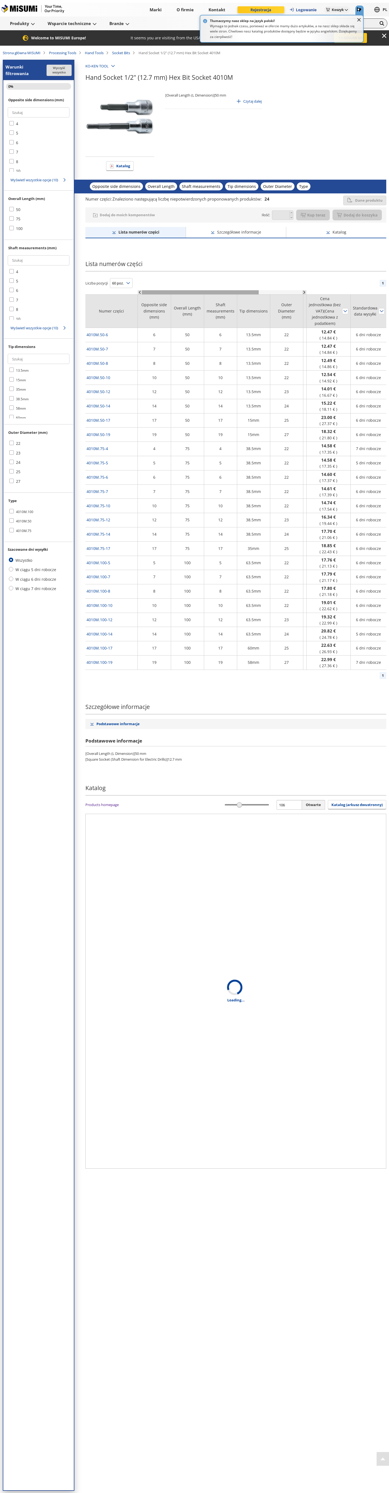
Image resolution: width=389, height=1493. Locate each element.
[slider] (239, 804)
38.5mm (22, 399)
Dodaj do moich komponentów (127, 214)
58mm (21, 408)
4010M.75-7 (97, 491)
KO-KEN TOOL (97, 66)
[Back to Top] (383, 1459)
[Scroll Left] (140, 292)
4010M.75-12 (98, 519)
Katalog (123, 165)
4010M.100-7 (98, 576)
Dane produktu (365, 200)
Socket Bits (121, 52)
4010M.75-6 (97, 477)
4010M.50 (23, 521)
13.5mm (22, 370)
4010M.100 (24, 511)
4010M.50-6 (97, 334)
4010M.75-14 (98, 534)
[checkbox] (38, 124)
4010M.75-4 (97, 448)
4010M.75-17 (98, 548)
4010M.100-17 (99, 648)
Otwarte (313, 804)
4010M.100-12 (99, 619)
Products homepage (102, 804)
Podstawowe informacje (118, 723)
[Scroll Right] (304, 292)
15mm (21, 380)
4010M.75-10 (98, 505)
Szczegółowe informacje (239, 232)
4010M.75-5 (97, 462)
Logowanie (303, 9)
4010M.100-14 (99, 634)
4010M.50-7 (97, 349)
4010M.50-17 (98, 420)
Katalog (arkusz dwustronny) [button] (357, 804)
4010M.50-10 (98, 377)
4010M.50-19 (98, 434)
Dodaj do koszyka (357, 215)
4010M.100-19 (99, 662)
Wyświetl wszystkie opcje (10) (34, 179)
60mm (21, 417)
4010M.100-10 (99, 605)
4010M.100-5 (98, 562)
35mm (21, 389)
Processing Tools (62, 52)
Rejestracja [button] (260, 9)
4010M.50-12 (98, 391)
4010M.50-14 (98, 406)
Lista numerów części (138, 232)
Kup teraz (313, 215)
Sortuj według (345, 311)
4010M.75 (23, 530)
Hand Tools (94, 52)
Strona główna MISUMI (21, 52)
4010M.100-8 (98, 591)
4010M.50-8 (97, 363)
